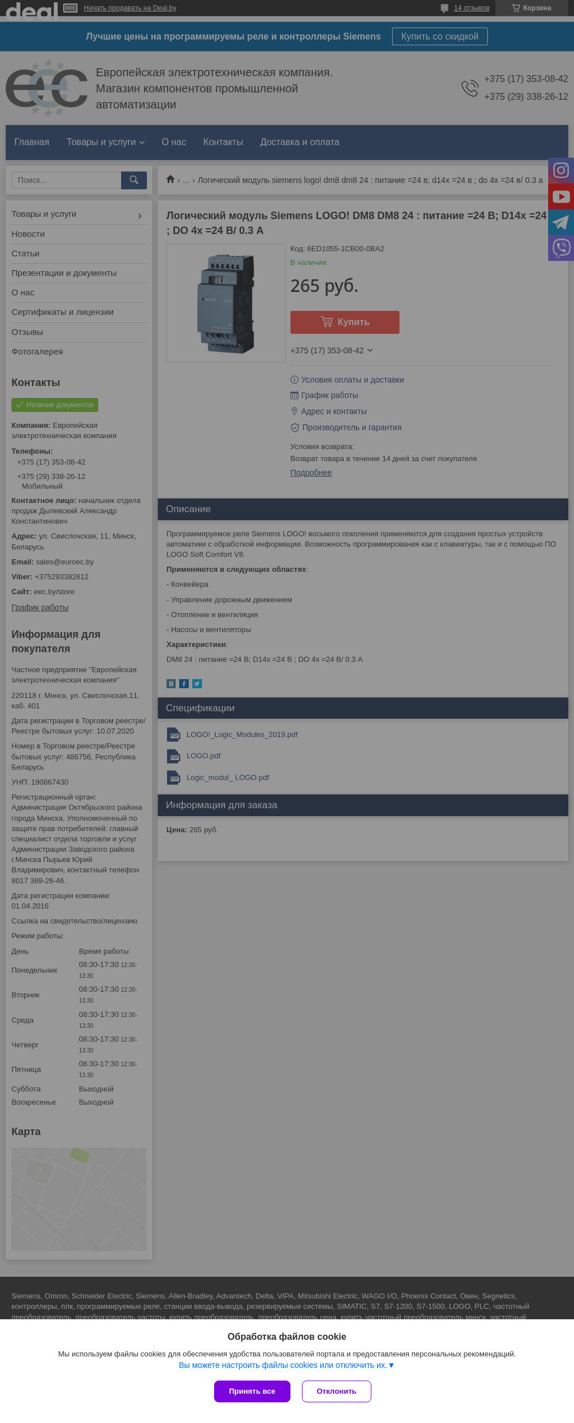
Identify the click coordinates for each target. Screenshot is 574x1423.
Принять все (252, 1391)
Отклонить (336, 1391)
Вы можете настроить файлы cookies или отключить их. (283, 1365)
